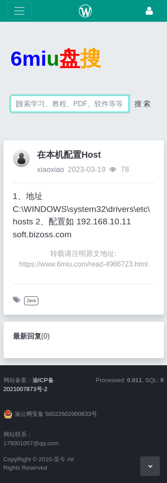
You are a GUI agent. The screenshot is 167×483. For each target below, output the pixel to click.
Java (31, 300)
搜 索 (142, 104)
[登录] (149, 11)
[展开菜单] (19, 11)
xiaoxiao (50, 169)
